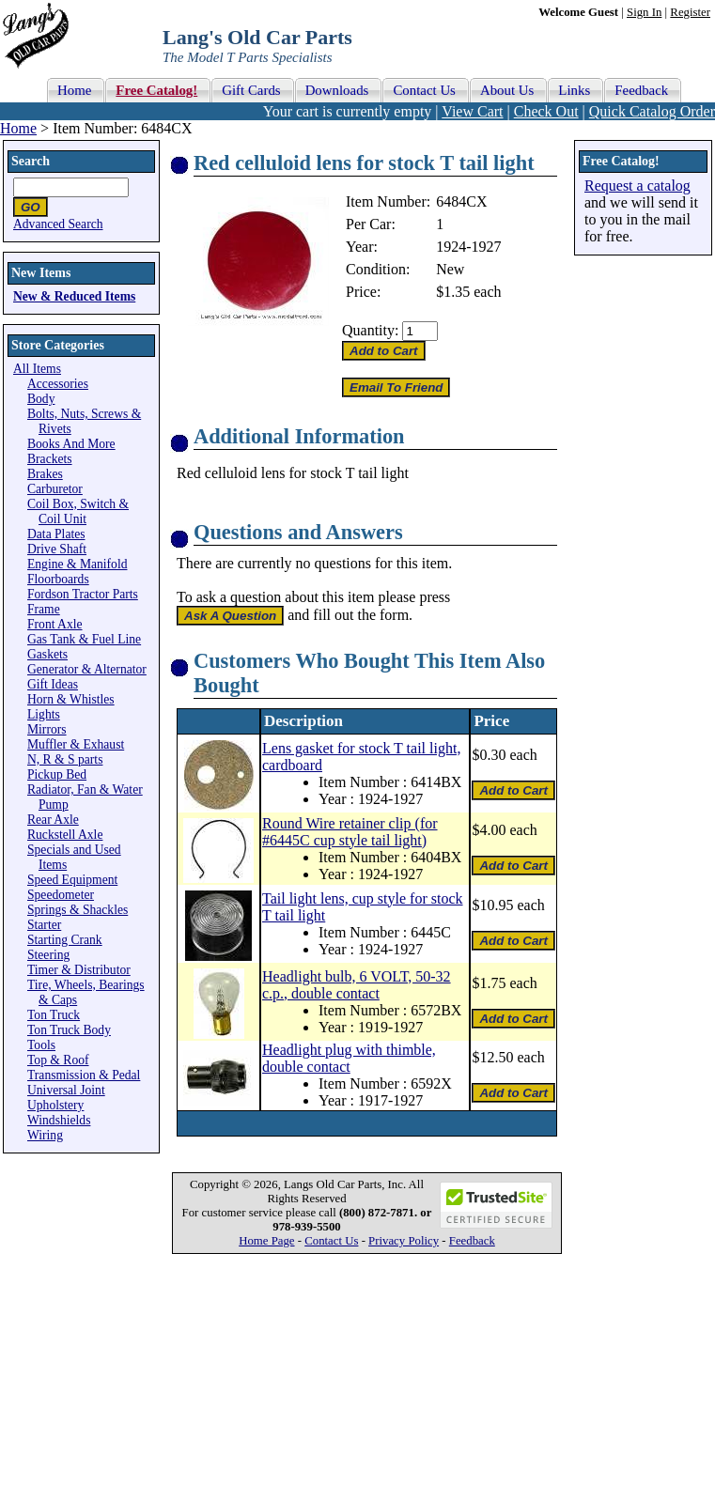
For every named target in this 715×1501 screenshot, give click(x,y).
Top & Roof (58, 1060)
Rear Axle (53, 819)
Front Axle (55, 624)
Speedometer (60, 895)
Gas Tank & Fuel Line (84, 639)
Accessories (57, 384)
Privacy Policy (403, 1240)
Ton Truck (53, 1015)
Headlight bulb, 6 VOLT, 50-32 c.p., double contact (356, 984)
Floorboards (58, 579)
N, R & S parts (64, 759)
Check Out (546, 111)
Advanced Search (58, 224)
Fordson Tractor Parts (82, 594)
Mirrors (47, 729)
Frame (43, 609)
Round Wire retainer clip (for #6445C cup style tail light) (350, 831)
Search (30, 161)
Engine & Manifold (77, 564)
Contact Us (331, 1240)
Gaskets (47, 654)
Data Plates (56, 534)
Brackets (49, 459)
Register (690, 12)
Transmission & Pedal (83, 1075)
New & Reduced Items (74, 296)
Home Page (266, 1240)
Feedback (472, 1240)
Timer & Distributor (79, 970)
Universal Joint (66, 1090)
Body (40, 399)
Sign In (644, 12)
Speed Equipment (72, 880)
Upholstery (55, 1105)
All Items (37, 369)
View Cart (472, 111)
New (450, 269)
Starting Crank (64, 940)
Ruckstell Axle (64, 835)
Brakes (45, 474)
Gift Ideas (52, 684)
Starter (44, 925)
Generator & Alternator (87, 669)
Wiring (45, 1135)
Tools (41, 1045)
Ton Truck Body (69, 1030)
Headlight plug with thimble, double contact (349, 1058)
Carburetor (55, 489)
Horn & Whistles (71, 699)
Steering (48, 955)
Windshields (58, 1120)
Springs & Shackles (77, 910)
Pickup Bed (56, 774)
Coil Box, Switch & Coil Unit (78, 511)
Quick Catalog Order (652, 111)
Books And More (71, 444)
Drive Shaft (56, 549)
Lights (43, 714)
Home (18, 128)
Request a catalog (637, 185)
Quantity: (370, 330)
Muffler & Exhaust (75, 744)
